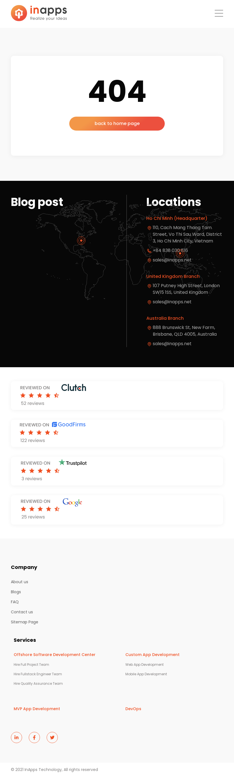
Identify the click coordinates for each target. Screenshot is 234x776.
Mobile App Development (146, 674)
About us (19, 581)
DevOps (133, 708)
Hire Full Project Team (31, 665)
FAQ (15, 601)
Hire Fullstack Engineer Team (38, 674)
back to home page (117, 123)
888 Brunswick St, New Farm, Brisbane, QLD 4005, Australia (185, 330)
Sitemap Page (24, 621)
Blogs (16, 591)
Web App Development (144, 665)
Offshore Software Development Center (54, 654)
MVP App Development (37, 708)
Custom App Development (152, 654)
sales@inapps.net (172, 302)
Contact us (22, 611)
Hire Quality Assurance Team (38, 684)
